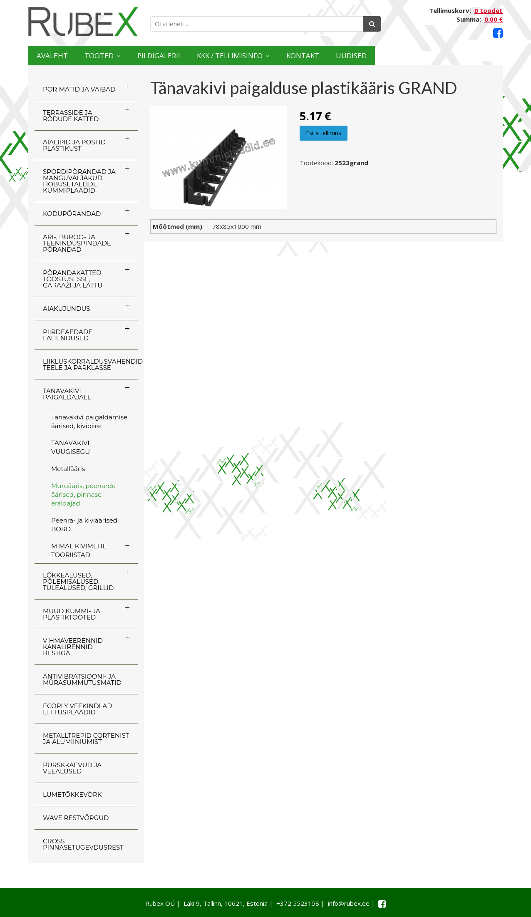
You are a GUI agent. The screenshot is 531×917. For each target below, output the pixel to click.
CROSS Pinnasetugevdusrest (83, 844)
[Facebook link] (498, 33)
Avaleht (61, 55)
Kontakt (403, 55)
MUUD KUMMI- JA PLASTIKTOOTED (71, 614)
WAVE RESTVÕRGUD (76, 818)
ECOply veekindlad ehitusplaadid (77, 709)
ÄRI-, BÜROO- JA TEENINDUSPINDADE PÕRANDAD (77, 243)
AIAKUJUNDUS (66, 308)
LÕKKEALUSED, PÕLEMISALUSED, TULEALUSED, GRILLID (78, 581)
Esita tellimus (323, 133)
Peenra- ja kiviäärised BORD (84, 524)
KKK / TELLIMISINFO (305, 55)
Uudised (470, 55)
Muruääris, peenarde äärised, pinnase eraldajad (83, 494)
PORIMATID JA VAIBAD (79, 89)
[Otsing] (372, 24)
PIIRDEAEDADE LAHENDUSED (67, 335)
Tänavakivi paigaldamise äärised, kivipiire (89, 421)
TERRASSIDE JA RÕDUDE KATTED (71, 116)
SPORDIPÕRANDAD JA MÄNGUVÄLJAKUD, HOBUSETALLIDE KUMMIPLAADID (79, 181)
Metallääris (68, 469)
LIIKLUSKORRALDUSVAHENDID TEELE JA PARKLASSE (90, 364)
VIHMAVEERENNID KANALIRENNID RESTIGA (73, 647)
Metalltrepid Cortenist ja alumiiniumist (86, 738)
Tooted (126, 55)
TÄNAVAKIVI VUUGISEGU (70, 447)
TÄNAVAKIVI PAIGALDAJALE (67, 394)
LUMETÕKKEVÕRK (72, 794)
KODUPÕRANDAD (72, 214)
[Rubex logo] (83, 21)
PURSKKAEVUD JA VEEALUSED (72, 768)
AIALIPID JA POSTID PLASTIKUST (74, 145)
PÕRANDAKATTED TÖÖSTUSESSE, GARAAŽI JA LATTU (72, 279)
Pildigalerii (207, 55)
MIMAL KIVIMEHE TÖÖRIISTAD (79, 550)
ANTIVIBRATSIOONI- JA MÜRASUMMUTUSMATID (82, 679)
